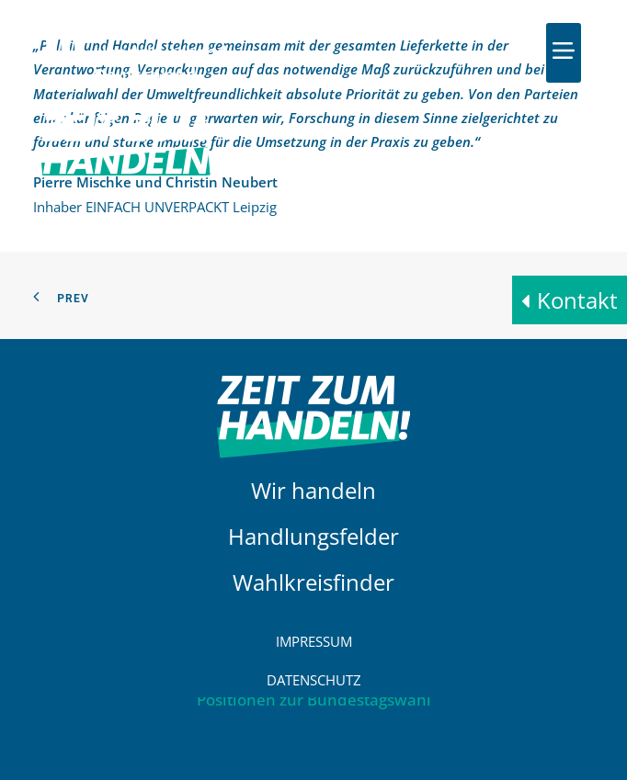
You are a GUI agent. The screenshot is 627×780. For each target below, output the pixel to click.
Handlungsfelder (313, 536)
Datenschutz (314, 680)
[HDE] (135, 53)
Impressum (314, 641)
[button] (564, 51)
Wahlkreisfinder (313, 582)
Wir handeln (313, 490)
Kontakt (577, 300)
